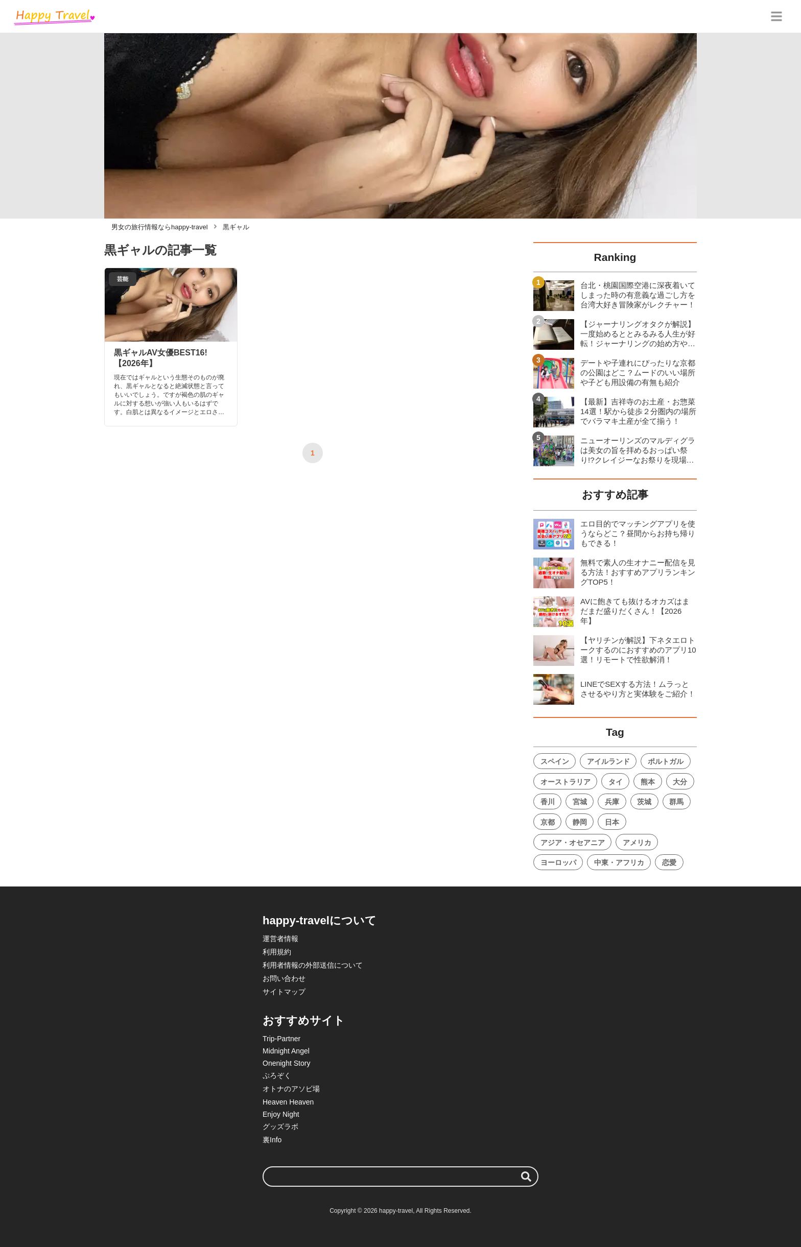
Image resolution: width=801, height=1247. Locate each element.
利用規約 (277, 952)
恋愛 (669, 862)
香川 (547, 802)
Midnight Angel (286, 1051)
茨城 (644, 802)
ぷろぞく (277, 1075)
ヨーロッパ (558, 862)
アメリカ (637, 842)
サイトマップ (284, 992)
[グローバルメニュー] (776, 16)
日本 (612, 822)
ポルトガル (666, 761)
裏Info (272, 1140)
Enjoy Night (281, 1114)
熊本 (648, 782)
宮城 (580, 802)
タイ (615, 782)
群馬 (676, 802)
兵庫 (612, 802)
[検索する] (526, 1176)
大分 (680, 782)
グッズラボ (280, 1126)
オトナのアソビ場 (291, 1089)
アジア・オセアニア (572, 842)
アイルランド (608, 761)
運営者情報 (280, 938)
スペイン (554, 761)
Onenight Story (286, 1063)
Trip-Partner (281, 1039)
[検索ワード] (400, 1176)
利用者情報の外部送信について (313, 965)
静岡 (580, 822)
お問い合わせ (284, 978)
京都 (547, 822)
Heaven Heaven (288, 1102)
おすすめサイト (304, 1020)
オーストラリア (565, 782)
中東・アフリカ (619, 862)
